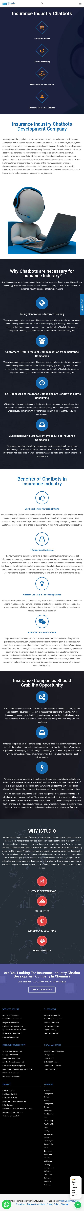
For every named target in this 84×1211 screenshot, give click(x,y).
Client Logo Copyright (69, 1201)
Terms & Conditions (36, 1204)
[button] (42, 990)
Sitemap (64, 1204)
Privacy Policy (53, 1204)
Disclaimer (20, 1204)
